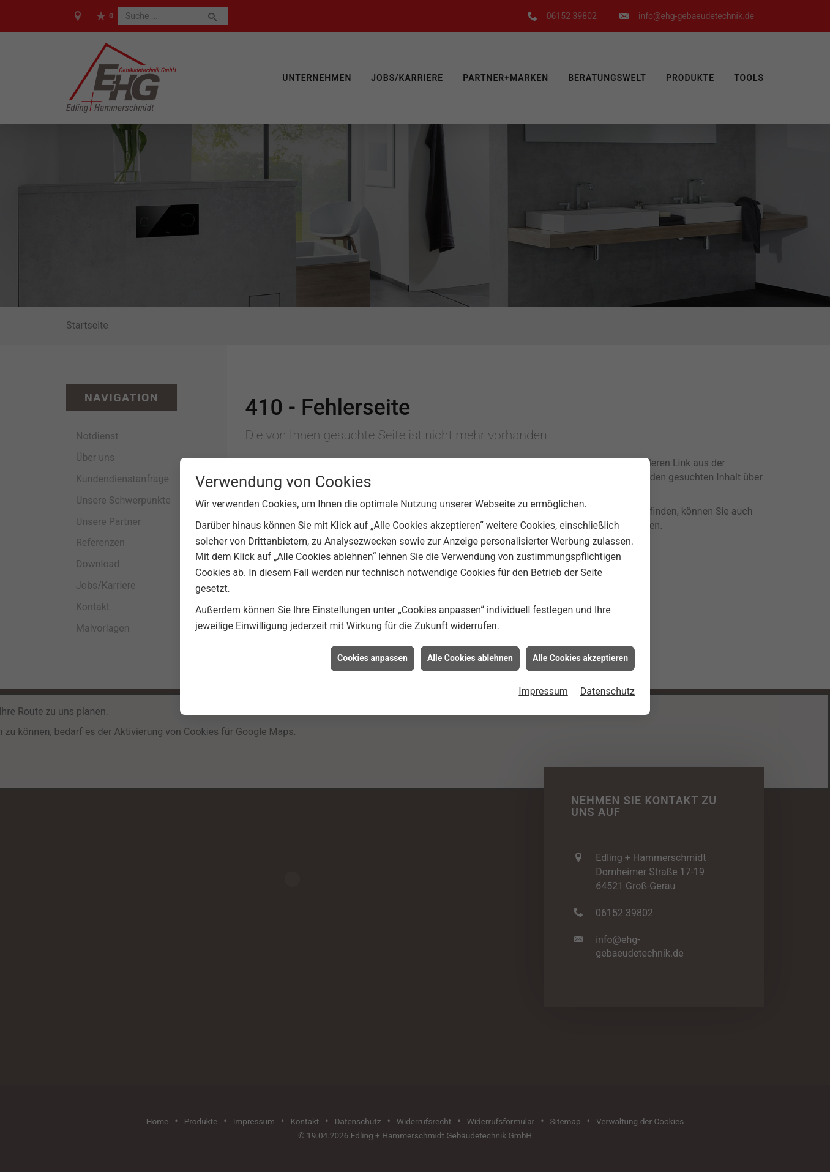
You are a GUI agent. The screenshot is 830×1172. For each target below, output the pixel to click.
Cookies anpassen (372, 622)
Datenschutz (607, 655)
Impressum (543, 655)
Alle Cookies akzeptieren (580, 622)
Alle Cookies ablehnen (470, 622)
